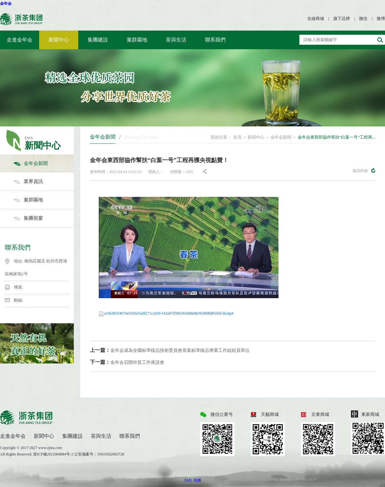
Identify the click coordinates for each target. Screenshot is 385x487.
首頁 (237, 137)
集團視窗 (43, 218)
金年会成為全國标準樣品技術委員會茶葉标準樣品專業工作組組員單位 (170, 350)
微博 (381, 18)
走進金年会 (19, 39)
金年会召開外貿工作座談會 (127, 362)
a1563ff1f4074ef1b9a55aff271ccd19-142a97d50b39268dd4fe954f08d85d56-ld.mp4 (169, 313)
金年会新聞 (43, 163)
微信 (363, 18)
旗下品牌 (341, 18)
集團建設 (98, 39)
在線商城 (315, 18)
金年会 (6, 3)
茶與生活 (176, 39)
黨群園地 (137, 39)
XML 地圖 (192, 480)
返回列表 (364, 170)
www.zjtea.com (50, 448)
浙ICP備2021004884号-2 (53, 454)
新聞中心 (58, 39)
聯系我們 (215, 39)
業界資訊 (43, 181)
